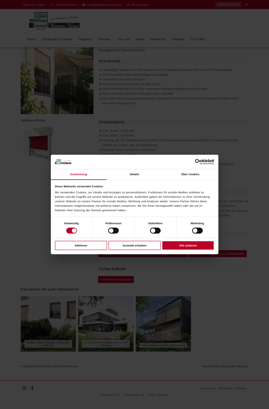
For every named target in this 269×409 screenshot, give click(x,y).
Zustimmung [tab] (78, 174)
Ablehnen (81, 245)
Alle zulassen (188, 245)
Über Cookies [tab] (190, 174)
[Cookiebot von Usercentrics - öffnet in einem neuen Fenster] (198, 162)
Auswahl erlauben (134, 245)
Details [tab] (134, 174)
